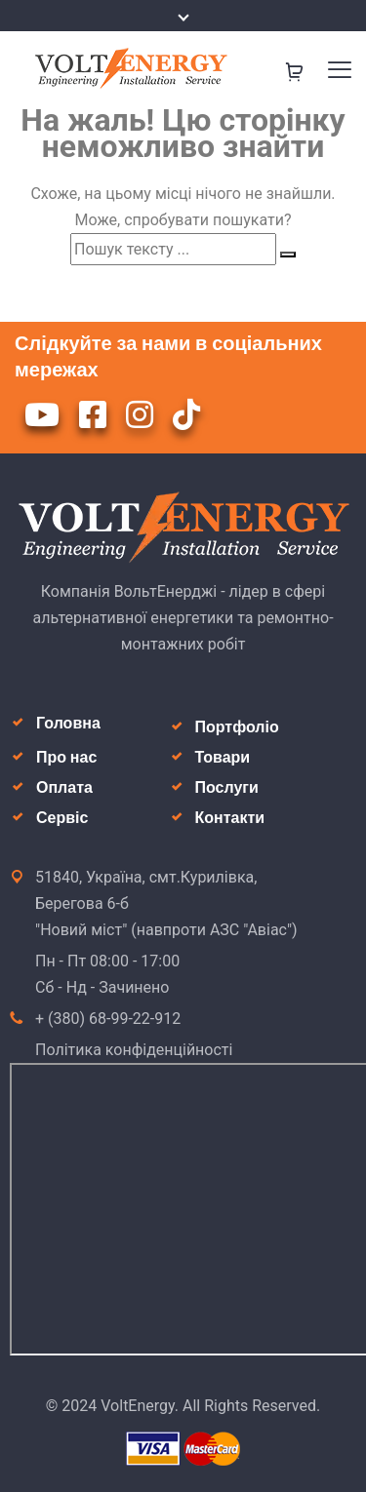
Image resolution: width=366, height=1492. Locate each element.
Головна (68, 723)
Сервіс (62, 817)
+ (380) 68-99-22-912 (108, 1018)
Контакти (230, 817)
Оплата (64, 787)
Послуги (227, 787)
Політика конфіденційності (133, 1049)
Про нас (66, 757)
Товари (223, 757)
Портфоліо (237, 727)
